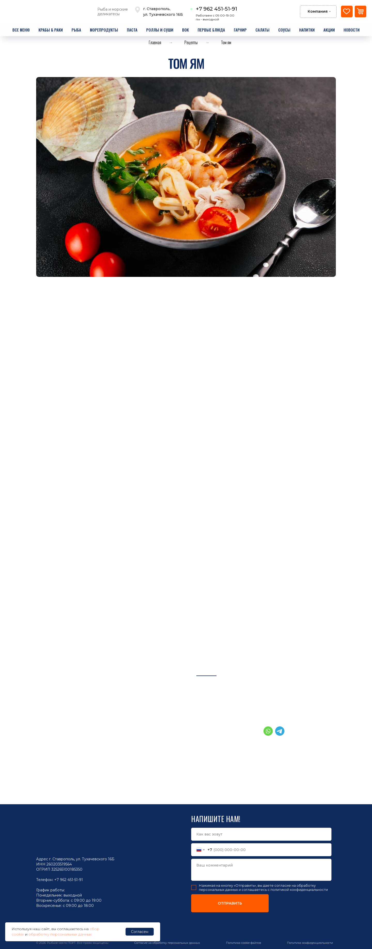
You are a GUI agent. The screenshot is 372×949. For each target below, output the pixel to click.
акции (329, 30)
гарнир (240, 30)
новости (352, 30)
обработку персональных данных (60, 934)
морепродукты (104, 30)
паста (132, 30)
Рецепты (191, 42)
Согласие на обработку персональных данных (167, 943)
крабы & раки (50, 30)
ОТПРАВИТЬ (230, 903)
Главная (155, 42)
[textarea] (261, 870)
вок (185, 30)
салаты (262, 30)
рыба (76, 30)
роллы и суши (159, 30)
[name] (261, 834)
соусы (284, 30)
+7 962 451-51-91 (216, 9)
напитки (307, 30)
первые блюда (211, 30)
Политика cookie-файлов (243, 943)
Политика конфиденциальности (310, 943)
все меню (21, 30)
